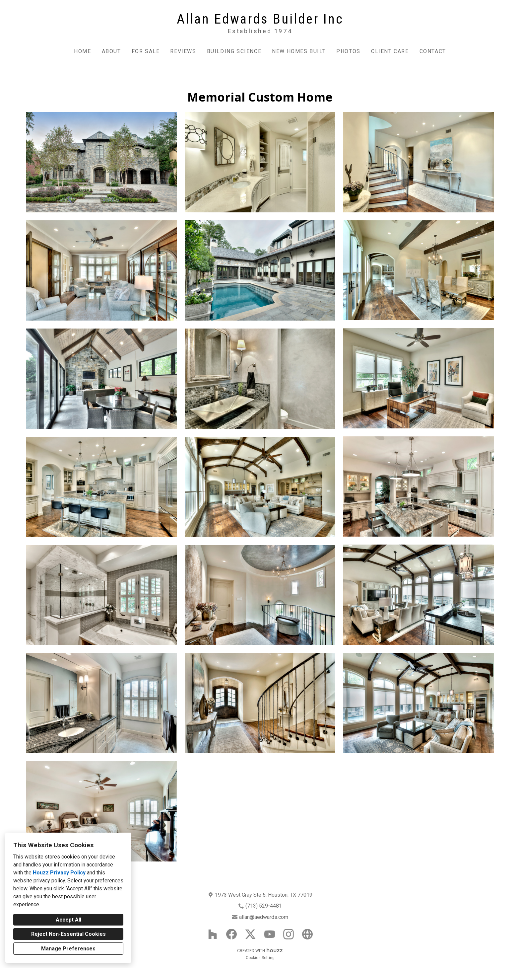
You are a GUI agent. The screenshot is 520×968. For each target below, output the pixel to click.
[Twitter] (250, 934)
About (111, 51)
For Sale (146, 51)
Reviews (183, 51)
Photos (348, 51)
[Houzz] (212, 934)
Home (82, 51)
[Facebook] (231, 934)
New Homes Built (299, 51)
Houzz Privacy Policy (59, 872)
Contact (433, 51)
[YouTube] (269, 934)
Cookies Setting (260, 957)
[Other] (307, 934)
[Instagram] (288, 934)
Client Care (390, 51)
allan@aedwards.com (263, 917)
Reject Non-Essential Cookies (68, 934)
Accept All (68, 920)
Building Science (234, 51)
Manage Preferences (68, 948)
